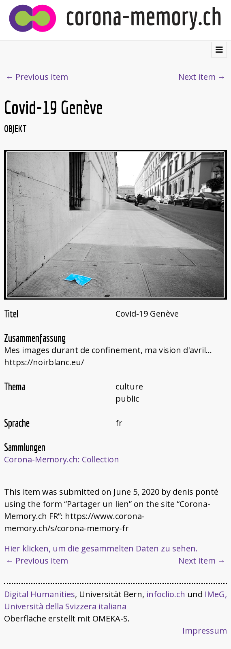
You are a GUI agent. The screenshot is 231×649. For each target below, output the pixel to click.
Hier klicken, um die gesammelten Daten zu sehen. (101, 548)
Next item (197, 76)
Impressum (204, 630)
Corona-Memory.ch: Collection (61, 459)
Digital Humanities (39, 594)
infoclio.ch (165, 594)
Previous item (41, 76)
